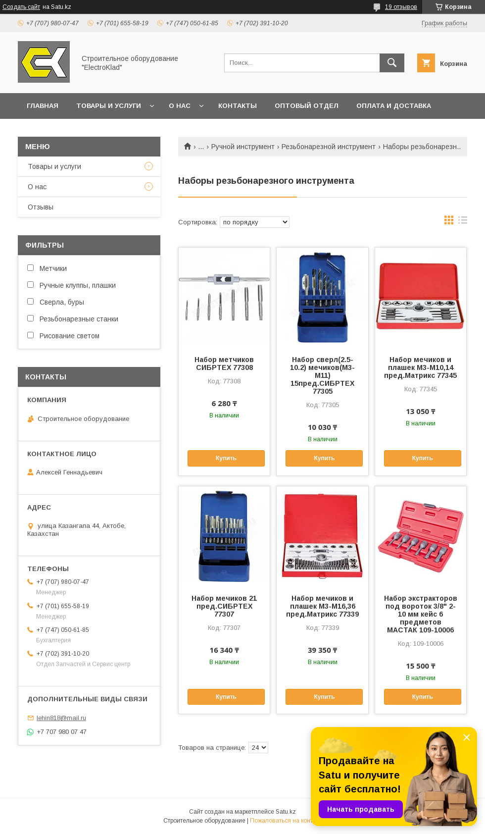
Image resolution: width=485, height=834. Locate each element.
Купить (226, 458)
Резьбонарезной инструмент (329, 147)
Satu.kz (286, 811)
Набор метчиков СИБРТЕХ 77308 (224, 363)
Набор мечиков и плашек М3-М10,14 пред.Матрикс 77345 (420, 367)
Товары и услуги (108, 105)
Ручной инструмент (243, 147)
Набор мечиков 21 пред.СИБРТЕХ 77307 (224, 606)
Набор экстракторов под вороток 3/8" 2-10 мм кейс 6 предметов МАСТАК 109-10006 (420, 614)
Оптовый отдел (307, 105)
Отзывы (40, 207)
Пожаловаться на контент (286, 820)
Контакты (237, 105)
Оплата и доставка (393, 105)
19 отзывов (401, 6)
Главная (42, 105)
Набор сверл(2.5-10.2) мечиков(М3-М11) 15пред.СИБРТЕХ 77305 (322, 375)
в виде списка (462, 222)
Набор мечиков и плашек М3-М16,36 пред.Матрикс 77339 (322, 606)
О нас (180, 105)
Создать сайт (21, 6)
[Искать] (392, 62)
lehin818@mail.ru (61, 718)
